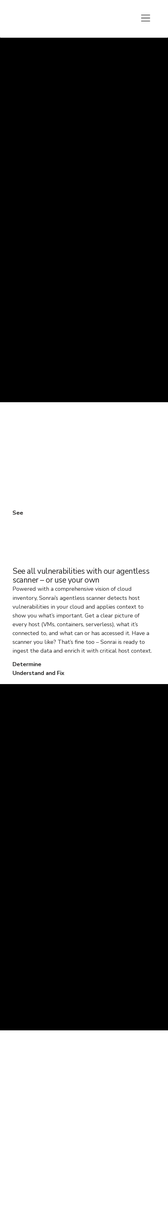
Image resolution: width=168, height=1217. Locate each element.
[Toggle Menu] (146, 17)
